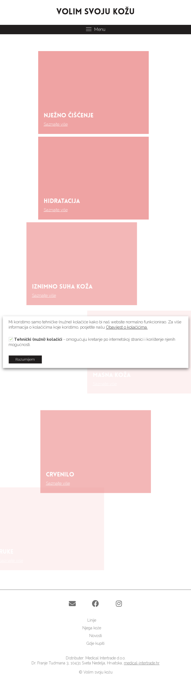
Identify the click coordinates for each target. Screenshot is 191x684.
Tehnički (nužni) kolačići (38, 339)
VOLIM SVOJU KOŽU (95, 12)
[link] (95, 620)
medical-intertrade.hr (141, 663)
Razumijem (25, 359)
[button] (72, 603)
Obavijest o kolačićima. (127, 327)
